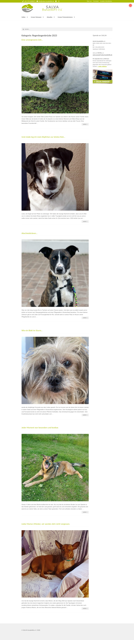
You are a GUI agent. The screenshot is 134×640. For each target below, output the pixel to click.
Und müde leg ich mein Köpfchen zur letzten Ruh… (43, 137)
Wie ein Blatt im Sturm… (32, 330)
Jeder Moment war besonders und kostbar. (40, 427)
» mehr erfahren (102, 66)
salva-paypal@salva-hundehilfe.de (102, 55)
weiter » (85, 124)
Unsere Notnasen (36, 17)
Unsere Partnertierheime (65, 17)
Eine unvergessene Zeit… (32, 39)
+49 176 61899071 (29, 1)
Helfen (23, 17)
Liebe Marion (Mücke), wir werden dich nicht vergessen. (46, 524)
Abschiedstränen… (29, 233)
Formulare (96, 1)
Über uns (89, 1)
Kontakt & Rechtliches (106, 1)
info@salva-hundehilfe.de (45, 1)
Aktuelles (49, 17)
